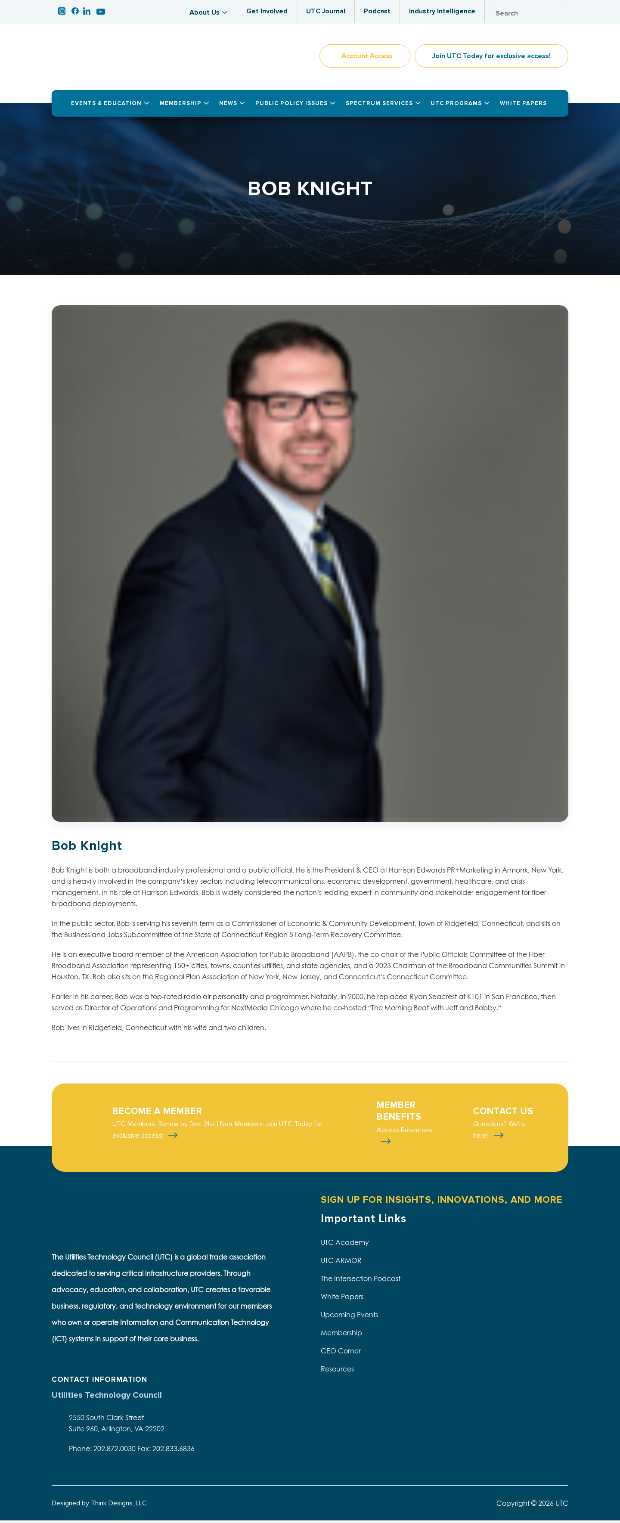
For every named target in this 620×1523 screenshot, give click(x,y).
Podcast (377, 11)
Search (559, 13)
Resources (337, 1371)
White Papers (342, 1299)
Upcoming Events (349, 1317)
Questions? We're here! (499, 1132)
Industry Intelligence (442, 11)
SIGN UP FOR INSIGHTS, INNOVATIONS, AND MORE (441, 1202)
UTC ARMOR (341, 1263)
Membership (341, 1335)
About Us (204, 12)
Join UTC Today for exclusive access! (491, 58)
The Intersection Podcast (360, 1281)
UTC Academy (345, 1245)
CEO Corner (341, 1353)
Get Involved (267, 11)
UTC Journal (325, 11)
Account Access (367, 58)
